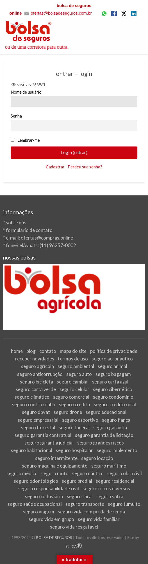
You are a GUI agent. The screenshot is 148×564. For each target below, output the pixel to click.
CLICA (74, 546)
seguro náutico (88, 473)
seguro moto (55, 473)
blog (31, 351)
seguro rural (80, 496)
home (17, 351)
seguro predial (77, 481)
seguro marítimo (108, 466)
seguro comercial (71, 397)
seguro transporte (84, 504)
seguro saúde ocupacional (35, 504)
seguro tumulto (124, 504)
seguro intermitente (56, 458)
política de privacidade (113, 351)
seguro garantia (110, 427)
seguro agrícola (37, 366)
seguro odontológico (36, 481)
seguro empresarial (38, 420)
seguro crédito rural (115, 404)
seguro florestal (38, 427)
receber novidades (34, 359)
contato (47, 351)
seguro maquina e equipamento (55, 466)
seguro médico (22, 473)
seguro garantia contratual (43, 435)
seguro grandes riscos (100, 443)
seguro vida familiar (99, 519)
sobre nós (16, 222)
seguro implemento (117, 450)
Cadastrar (55, 166)
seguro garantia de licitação (104, 435)
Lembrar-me (28, 140)
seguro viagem (38, 512)
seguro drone (68, 412)
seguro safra (109, 496)
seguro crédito (74, 404)
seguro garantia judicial (49, 443)
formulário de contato (29, 230)
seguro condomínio (113, 397)
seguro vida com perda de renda (91, 512)
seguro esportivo (80, 420)
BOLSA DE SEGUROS (54, 537)
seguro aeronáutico (112, 359)
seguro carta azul (110, 382)
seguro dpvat (36, 412)
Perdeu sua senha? (85, 166)
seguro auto (79, 374)
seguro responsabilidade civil (48, 488)
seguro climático (32, 397)
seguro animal (112, 366)
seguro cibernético (112, 389)
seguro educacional (106, 412)
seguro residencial (115, 481)
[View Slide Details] (74, 297)
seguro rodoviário (44, 496)
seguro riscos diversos (106, 488)
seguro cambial (72, 382)
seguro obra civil (124, 473)
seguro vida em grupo (51, 519)
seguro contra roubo (33, 404)
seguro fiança (116, 420)
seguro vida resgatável (74, 527)
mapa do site (73, 351)
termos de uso (73, 359)
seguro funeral (74, 427)
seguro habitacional (31, 450)
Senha (74, 122)
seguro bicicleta (36, 382)
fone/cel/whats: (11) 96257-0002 (41, 245)
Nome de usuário (74, 98)
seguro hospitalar (74, 450)
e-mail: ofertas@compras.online (39, 238)
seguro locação (97, 458)
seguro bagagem (113, 374)
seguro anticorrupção (40, 374)
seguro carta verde (36, 389)
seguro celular (74, 389)
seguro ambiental (76, 366)
